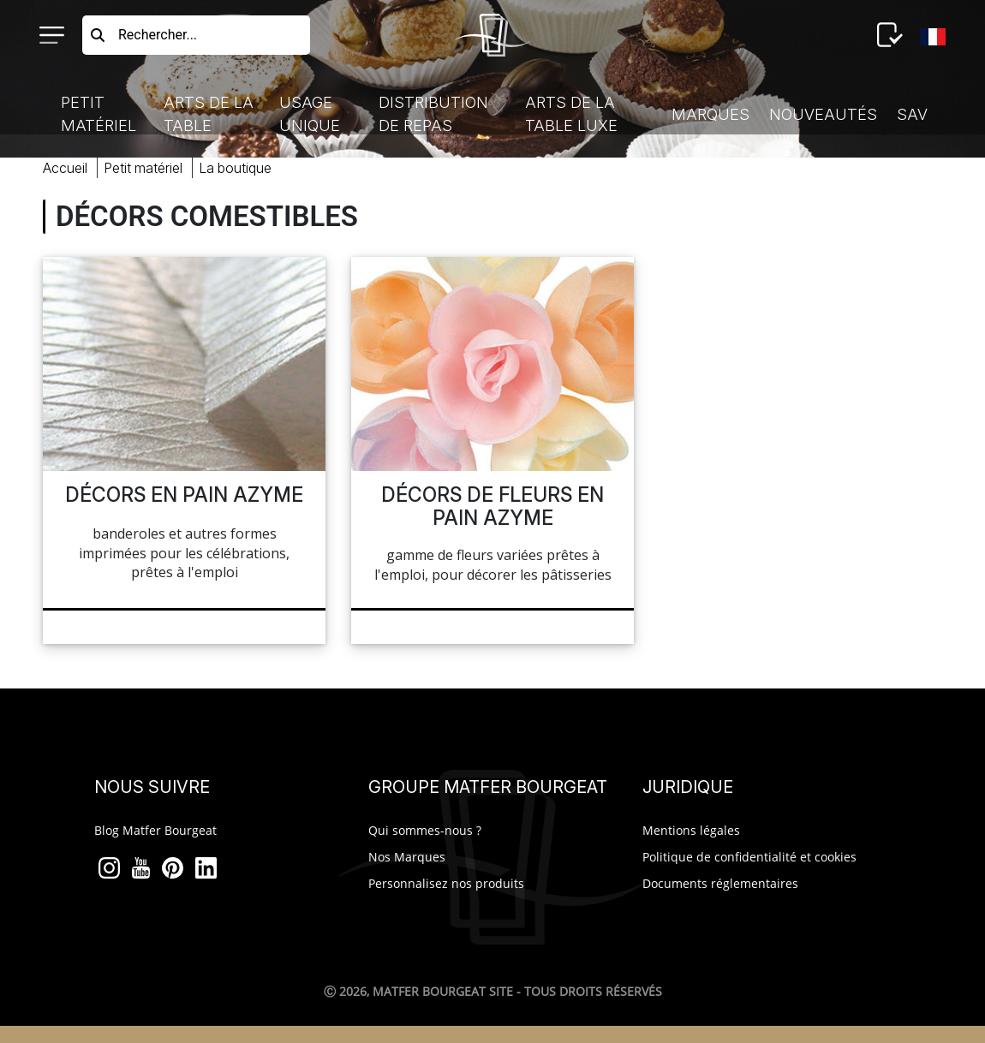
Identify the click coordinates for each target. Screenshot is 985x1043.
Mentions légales (691, 830)
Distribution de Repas (433, 113)
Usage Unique (309, 113)
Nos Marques (406, 857)
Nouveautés (823, 114)
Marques (710, 114)
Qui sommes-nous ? (424, 830)
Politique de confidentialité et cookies (749, 857)
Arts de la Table (209, 113)
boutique (235, 167)
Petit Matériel (98, 113)
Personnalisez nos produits (446, 883)
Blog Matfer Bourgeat (155, 830)
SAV (912, 114)
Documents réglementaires (720, 883)
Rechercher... (157, 35)
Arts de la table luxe (571, 113)
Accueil (65, 167)
